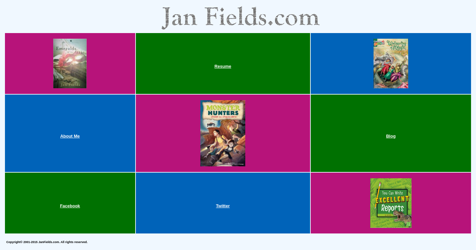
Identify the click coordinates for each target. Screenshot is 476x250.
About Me (70, 136)
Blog (391, 136)
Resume (223, 66)
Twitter (223, 205)
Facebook (70, 205)
